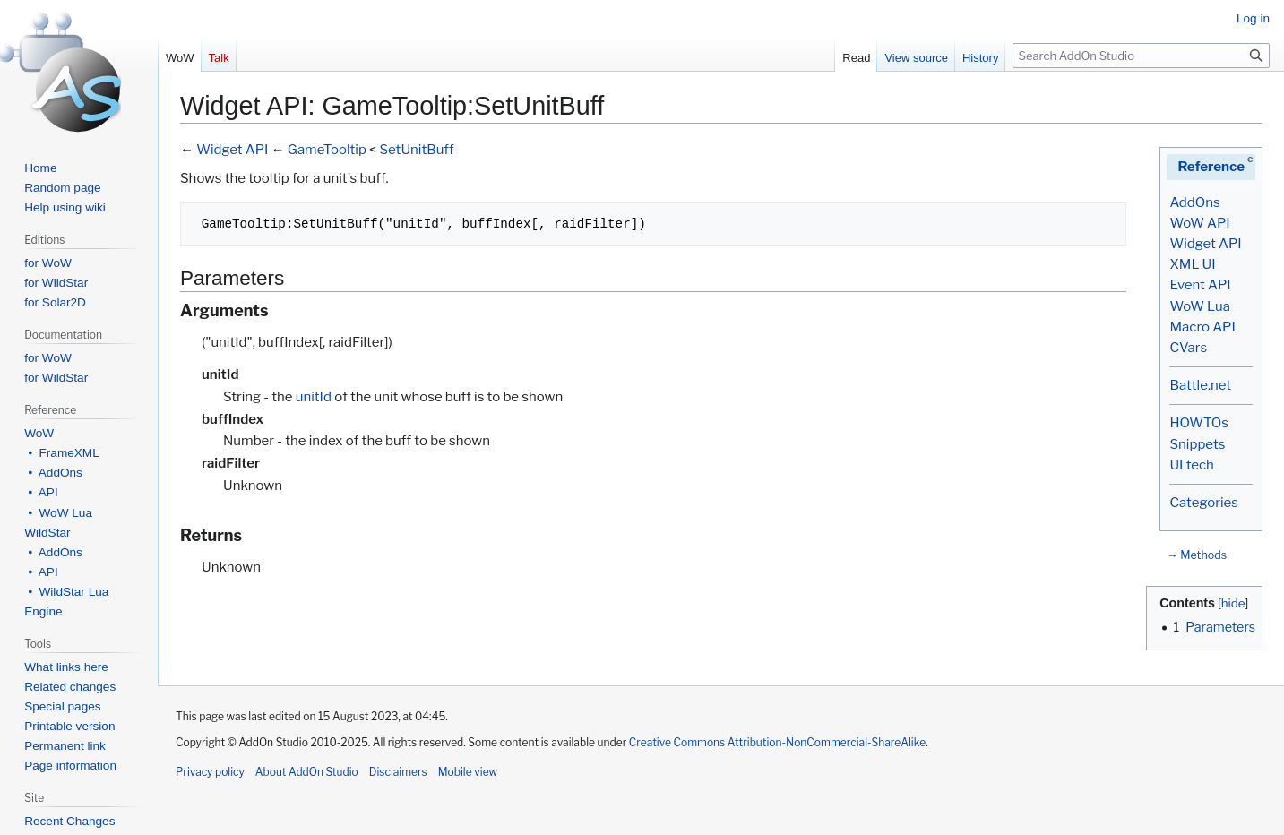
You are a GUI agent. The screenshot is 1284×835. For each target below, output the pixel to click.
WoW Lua (1199, 306)
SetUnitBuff (416, 150)
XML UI (1192, 264)
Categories (1203, 503)
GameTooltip (327, 150)
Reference (1211, 167)
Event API (1199, 285)
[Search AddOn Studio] (1141, 55)
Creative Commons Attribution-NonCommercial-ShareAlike (777, 742)
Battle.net (1200, 385)
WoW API (1199, 223)
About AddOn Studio (306, 772)
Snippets (1197, 444)
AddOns (1194, 202)
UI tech (1191, 465)
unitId (314, 397)
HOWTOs (1198, 423)
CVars (1188, 348)
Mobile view (467, 772)
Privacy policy (210, 772)
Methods (1203, 555)
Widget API (1205, 244)
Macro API (1202, 327)
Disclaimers (398, 772)
